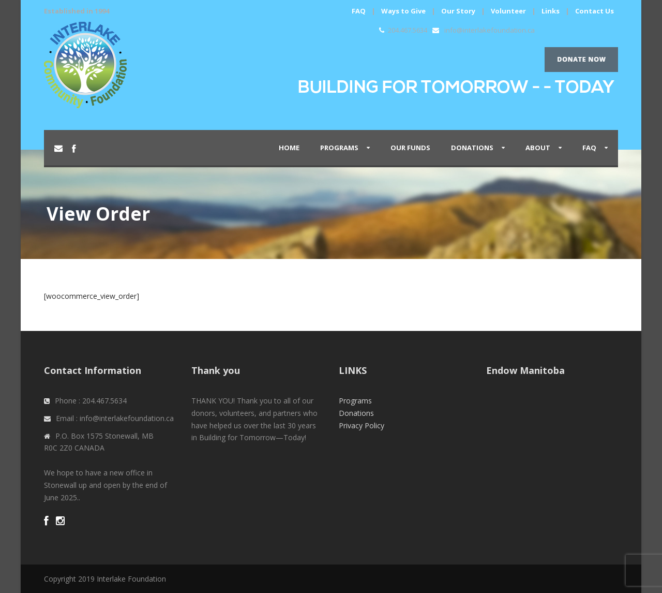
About (537, 147)
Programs (355, 401)
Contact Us (594, 11)
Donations (472, 147)
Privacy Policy (361, 425)
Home (289, 147)
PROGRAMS (339, 147)
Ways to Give (403, 11)
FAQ (359, 11)
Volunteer (508, 11)
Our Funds (410, 147)
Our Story (458, 11)
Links (550, 11)
